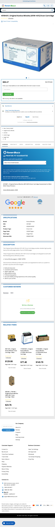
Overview (5, 144)
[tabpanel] (27, 50)
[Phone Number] (44, 5)
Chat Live (35, 197)
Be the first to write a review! (27, 312)
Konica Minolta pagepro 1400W (10, 190)
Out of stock (11, 367)
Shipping (4, 464)
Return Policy (5, 469)
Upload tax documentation (32, 122)
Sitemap (18, 439)
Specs (21, 144)
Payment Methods (7, 466)
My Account (5, 452)
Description (29, 144)
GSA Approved (32, 452)
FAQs (3, 461)
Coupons (18, 432)
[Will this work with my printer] (24, 163)
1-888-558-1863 (8, 490)
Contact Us (5, 449)
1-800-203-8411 (8, 487)
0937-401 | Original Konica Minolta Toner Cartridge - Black (11, 350)
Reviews (37, 144)
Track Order (5, 457)
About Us (18, 427)
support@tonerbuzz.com (10, 496)
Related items (46, 144)
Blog (17, 435)
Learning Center (20, 437)
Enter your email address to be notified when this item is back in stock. (21, 86)
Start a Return (5, 459)
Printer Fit (13, 144)
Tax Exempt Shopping (34, 457)
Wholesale (31, 454)
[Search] (27, 10)
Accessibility (5, 474)
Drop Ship (31, 459)
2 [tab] (28, 77)
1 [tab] (26, 77)
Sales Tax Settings (33, 449)
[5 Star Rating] (15, 204)
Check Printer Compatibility (9, 21)
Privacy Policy (5, 471)
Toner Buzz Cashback (7, 454)
